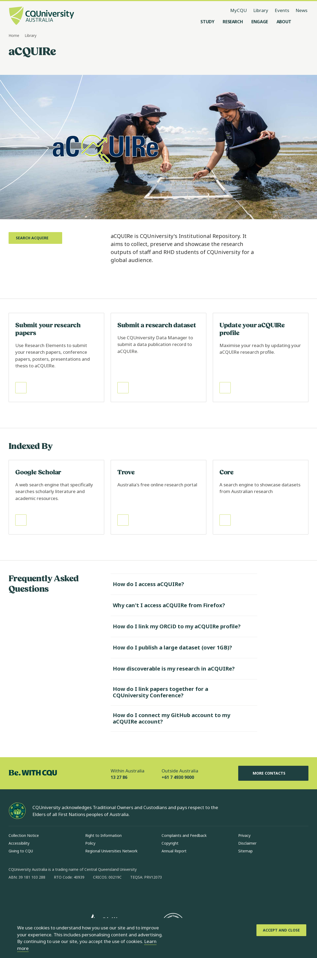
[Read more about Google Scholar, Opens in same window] (56, 497)
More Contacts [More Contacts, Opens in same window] (273, 773)
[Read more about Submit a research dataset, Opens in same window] (158, 357)
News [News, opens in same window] (301, 10)
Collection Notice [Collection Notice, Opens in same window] (24, 835)
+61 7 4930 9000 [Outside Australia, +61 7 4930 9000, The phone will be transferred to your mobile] (178, 777)
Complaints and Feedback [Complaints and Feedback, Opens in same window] (184, 835)
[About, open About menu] (283, 21)
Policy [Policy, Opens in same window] (90, 843)
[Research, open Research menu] (233, 21)
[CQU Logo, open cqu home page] (41, 16)
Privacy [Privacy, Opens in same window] (244, 835)
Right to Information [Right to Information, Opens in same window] (103, 835)
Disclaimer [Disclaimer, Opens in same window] (247, 843)
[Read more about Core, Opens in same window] (260, 497)
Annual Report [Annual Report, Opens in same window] (174, 850)
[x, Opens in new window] (56, 894)
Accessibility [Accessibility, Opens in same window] (19, 843)
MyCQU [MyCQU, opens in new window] (238, 10)
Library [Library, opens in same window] (260, 10)
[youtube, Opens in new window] (70, 894)
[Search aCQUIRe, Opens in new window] (35, 238)
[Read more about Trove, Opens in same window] (158, 497)
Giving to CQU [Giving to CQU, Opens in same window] (21, 850)
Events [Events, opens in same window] (282, 10)
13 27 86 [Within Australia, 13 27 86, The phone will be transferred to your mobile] (119, 777)
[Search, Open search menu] (303, 21)
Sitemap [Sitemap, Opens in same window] (245, 850)
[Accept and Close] (281, 930)
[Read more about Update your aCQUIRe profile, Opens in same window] (260, 357)
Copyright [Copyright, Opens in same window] (170, 843)
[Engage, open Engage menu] (259, 21)
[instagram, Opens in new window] (28, 894)
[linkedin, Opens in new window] (42, 894)
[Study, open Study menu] (207, 21)
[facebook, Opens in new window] (14, 894)
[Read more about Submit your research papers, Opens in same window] (56, 357)
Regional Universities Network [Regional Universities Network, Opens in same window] (111, 850)
